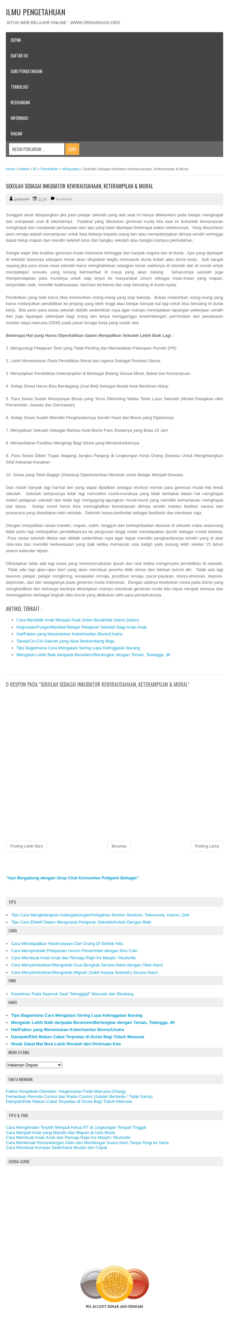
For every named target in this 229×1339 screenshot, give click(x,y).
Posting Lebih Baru (26, 846)
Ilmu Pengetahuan (26, 71)
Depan (16, 40)
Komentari (64, 199)
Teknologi (19, 86)
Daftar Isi (19, 55)
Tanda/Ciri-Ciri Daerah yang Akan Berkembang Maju (66, 641)
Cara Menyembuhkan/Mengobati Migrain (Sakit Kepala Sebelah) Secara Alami (84, 972)
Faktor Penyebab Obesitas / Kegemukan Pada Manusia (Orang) (66, 1091)
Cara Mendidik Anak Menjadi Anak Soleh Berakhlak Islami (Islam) (78, 620)
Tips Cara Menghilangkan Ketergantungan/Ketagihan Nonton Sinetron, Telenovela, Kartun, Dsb (100, 914)
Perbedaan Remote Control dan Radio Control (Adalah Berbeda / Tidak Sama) (79, 1096)
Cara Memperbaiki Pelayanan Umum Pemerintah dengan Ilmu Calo (74, 950)
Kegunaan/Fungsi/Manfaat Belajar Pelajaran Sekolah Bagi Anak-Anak (82, 627)
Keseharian (20, 102)
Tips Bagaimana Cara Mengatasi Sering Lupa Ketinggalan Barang (78, 647)
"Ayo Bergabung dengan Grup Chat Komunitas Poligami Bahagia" (72, 877)
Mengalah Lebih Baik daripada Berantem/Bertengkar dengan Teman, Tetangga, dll (93, 654)
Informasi (19, 118)
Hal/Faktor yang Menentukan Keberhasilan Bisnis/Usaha (69, 633)
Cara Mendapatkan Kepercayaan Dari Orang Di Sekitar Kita (67, 943)
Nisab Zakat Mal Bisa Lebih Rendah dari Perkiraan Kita (66, 1043)
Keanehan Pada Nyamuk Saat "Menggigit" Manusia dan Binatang (72, 993)
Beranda (119, 846)
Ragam (16, 133)
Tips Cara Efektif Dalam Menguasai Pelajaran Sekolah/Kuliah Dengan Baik (81, 922)
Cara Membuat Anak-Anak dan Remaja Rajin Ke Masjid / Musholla (73, 957)
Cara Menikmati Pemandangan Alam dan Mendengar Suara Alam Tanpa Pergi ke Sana (87, 1142)
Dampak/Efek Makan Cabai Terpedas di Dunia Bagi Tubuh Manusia (77, 1036)
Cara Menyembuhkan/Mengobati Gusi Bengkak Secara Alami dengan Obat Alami (87, 965)
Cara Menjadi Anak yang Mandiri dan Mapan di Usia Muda (60, 1132)
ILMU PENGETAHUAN (35, 12)
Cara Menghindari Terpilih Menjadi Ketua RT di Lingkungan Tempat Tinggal (76, 1127)
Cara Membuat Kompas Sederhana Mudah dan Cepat (56, 1147)
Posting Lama (207, 846)
